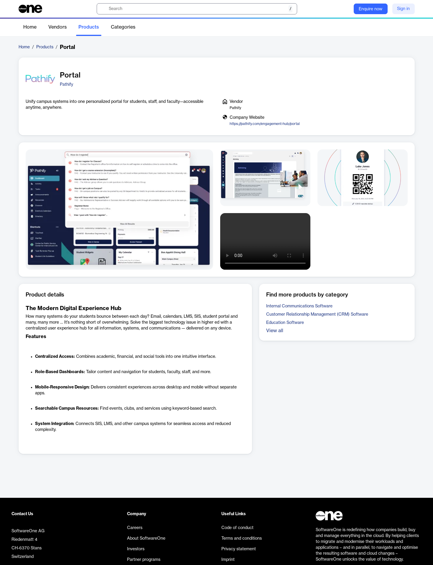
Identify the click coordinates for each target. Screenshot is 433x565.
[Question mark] (345, 9)
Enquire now (370, 9)
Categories (123, 27)
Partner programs (143, 560)
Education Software (285, 323)
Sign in (403, 9)
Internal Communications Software (299, 306)
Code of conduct (237, 528)
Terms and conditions (241, 538)
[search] (197, 8)
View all (274, 330)
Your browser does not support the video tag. (265, 241)
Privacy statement (238, 549)
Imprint (228, 560)
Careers (134, 528)
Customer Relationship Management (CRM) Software (317, 314)
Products (88, 27)
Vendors (57, 27)
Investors (135, 549)
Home (30, 27)
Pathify (66, 85)
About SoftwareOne (146, 538)
